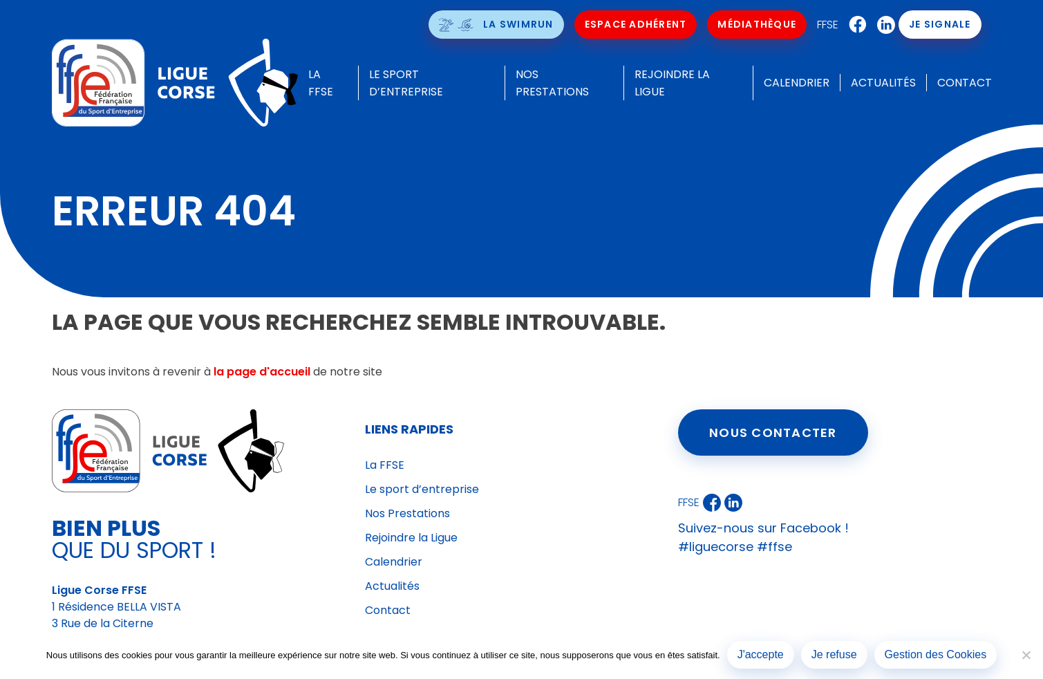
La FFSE (384, 465)
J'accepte (760, 654)
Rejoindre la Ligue (411, 538)
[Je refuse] (1026, 655)
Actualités (883, 83)
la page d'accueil (262, 372)
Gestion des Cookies (936, 654)
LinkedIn (882, 25)
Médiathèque (756, 24)
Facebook (854, 25)
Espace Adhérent (636, 24)
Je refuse (834, 654)
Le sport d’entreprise (422, 489)
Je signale (940, 24)
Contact (964, 83)
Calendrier (796, 83)
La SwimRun (518, 24)
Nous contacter (773, 432)
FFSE (827, 24)
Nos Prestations (407, 513)
